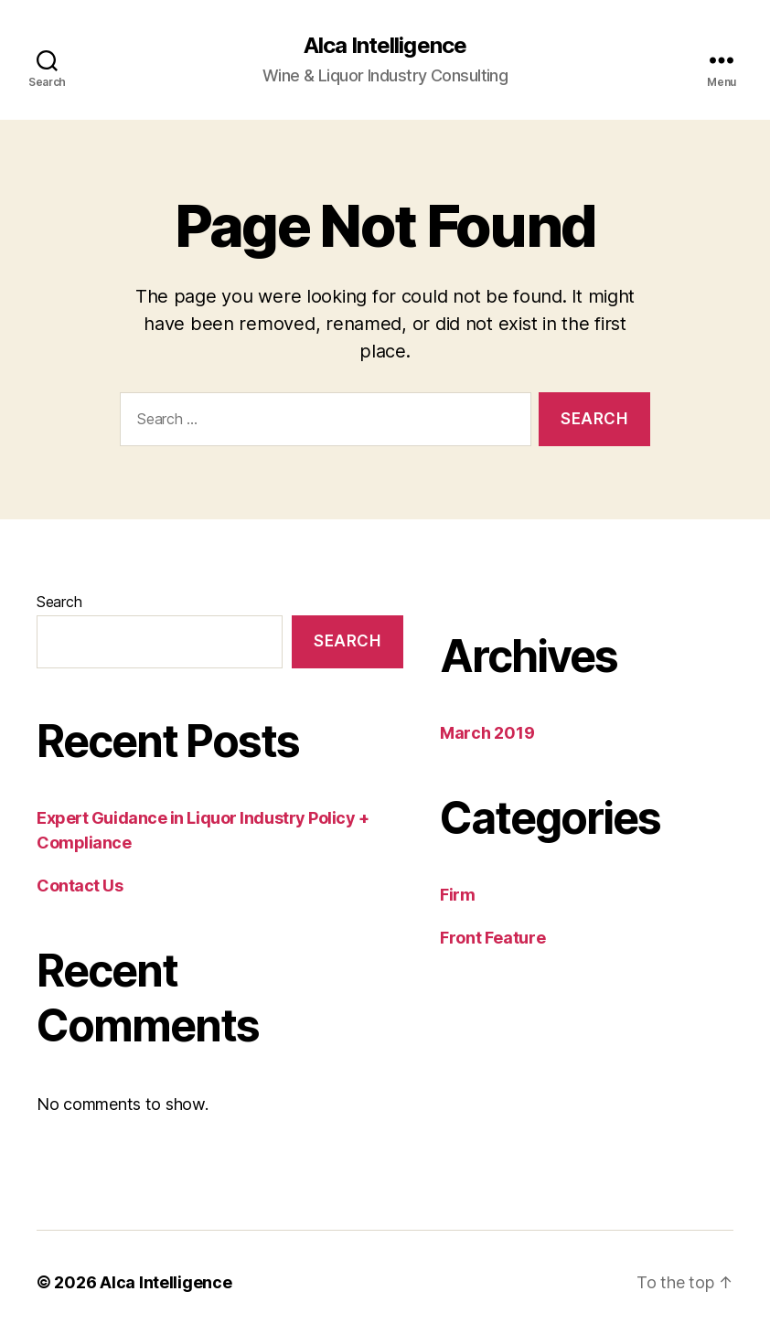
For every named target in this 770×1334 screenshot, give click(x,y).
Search (59, 601)
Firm (458, 894)
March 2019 (487, 732)
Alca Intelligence (384, 46)
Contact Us (80, 885)
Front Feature (493, 937)
